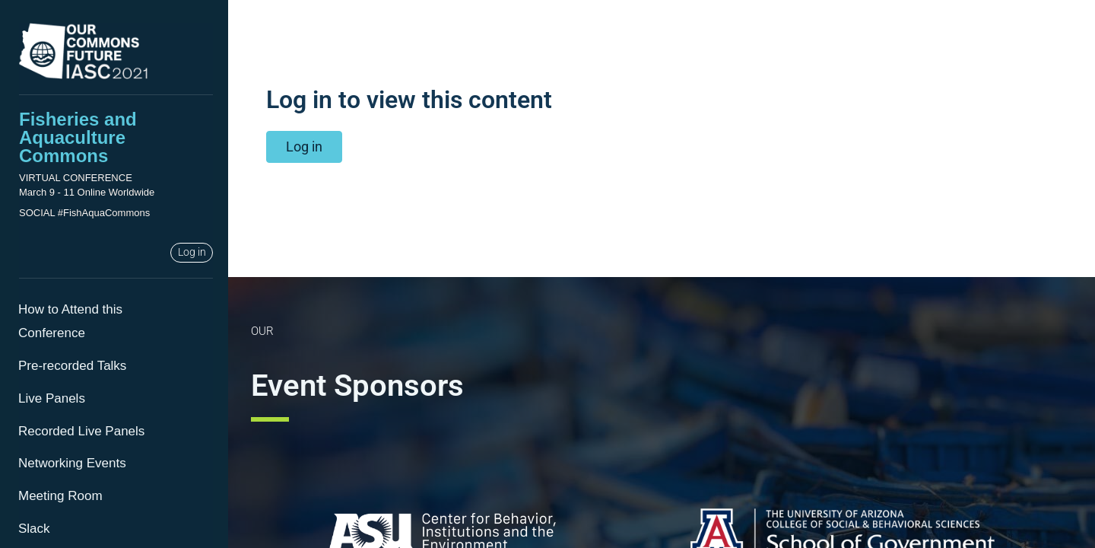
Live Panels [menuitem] (51, 398)
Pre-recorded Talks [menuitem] (72, 365)
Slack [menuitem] (34, 528)
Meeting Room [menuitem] (60, 496)
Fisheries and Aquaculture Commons (78, 137)
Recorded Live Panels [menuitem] (81, 431)
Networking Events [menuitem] (72, 463)
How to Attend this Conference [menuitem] (70, 321)
